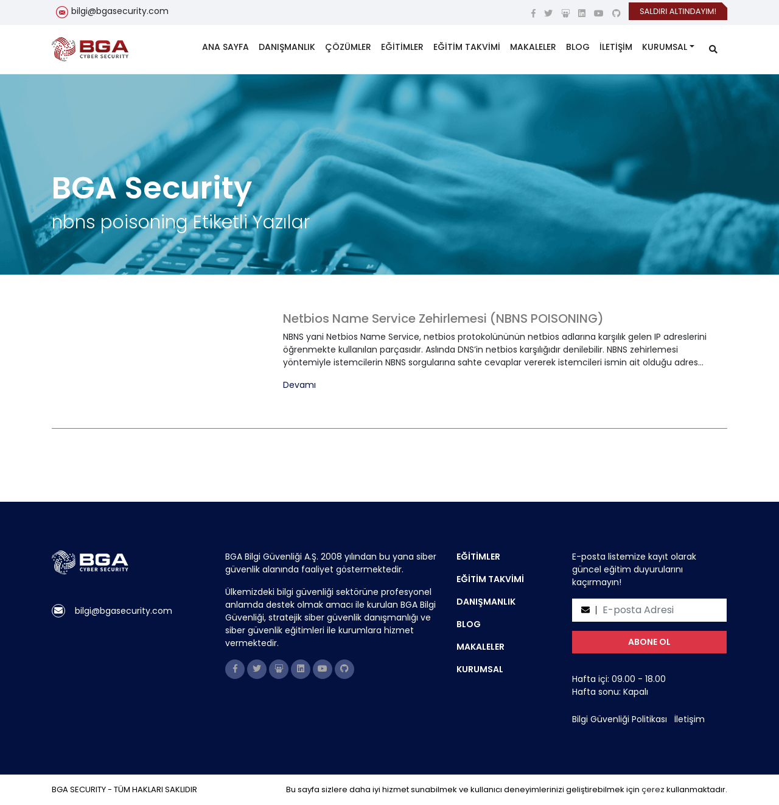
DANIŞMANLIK (287, 47)
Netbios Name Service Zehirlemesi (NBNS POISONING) (443, 318)
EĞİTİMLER (402, 47)
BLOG (578, 47)
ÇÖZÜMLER (348, 47)
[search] (713, 49)
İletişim (689, 719)
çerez (653, 789)
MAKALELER (533, 47)
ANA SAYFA (225, 47)
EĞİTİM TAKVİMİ (466, 47)
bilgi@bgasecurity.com (120, 11)
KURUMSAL (664, 47)
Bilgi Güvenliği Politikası (619, 719)
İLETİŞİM (615, 47)
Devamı (299, 385)
